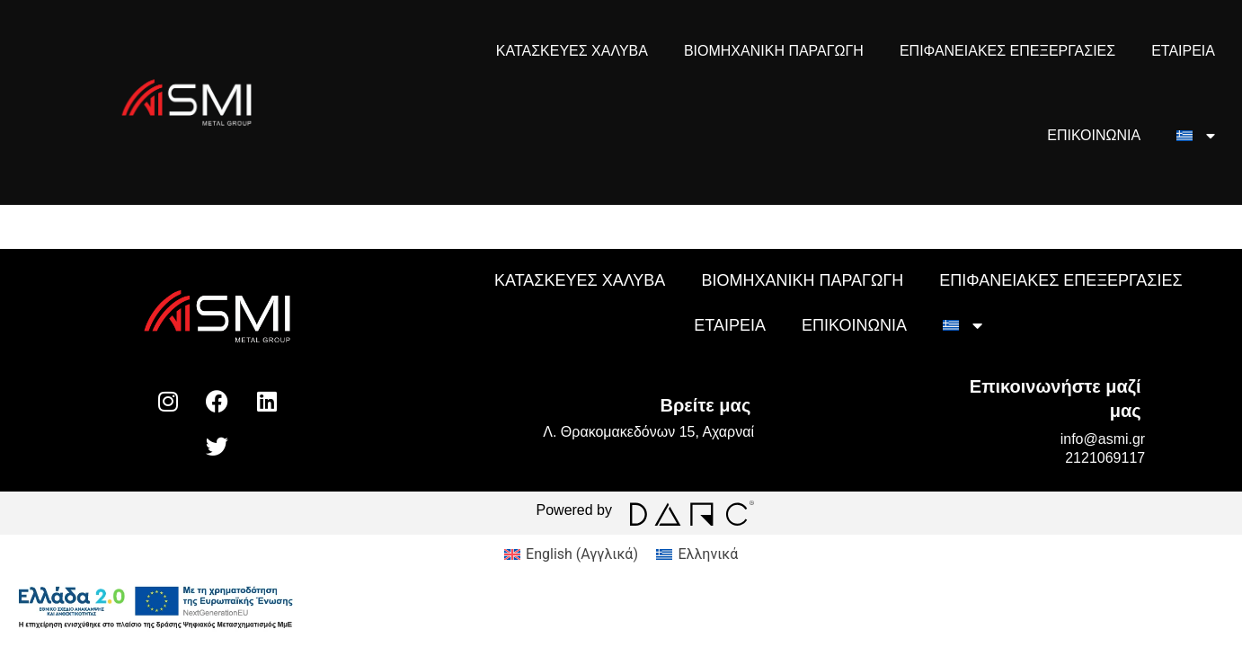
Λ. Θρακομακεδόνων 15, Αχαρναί (648, 431)
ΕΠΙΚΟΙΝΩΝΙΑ (1093, 135)
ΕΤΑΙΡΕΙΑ (1183, 50)
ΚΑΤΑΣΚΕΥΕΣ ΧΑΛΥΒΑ (572, 50)
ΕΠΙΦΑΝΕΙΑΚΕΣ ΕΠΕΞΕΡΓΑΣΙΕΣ (1007, 50)
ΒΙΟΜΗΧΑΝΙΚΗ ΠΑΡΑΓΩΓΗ (774, 50)
